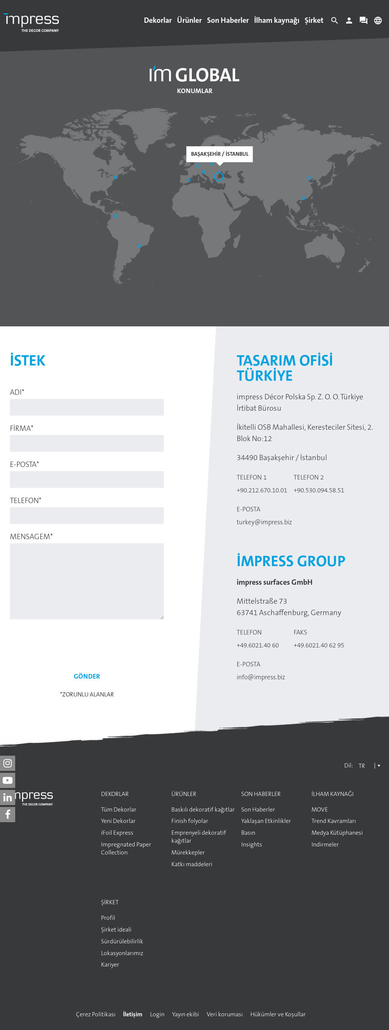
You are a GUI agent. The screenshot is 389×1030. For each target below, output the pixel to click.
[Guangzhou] (304, 199)
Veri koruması (225, 1014)
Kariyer (110, 964)
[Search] (334, 22)
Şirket (314, 20)
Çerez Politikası (95, 1014)
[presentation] (87, 642)
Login (157, 1014)
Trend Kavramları (334, 821)
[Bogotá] (116, 217)
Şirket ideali (116, 929)
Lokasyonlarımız (122, 953)
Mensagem (31, 536)
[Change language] (378, 22)
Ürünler (189, 20)
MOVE (320, 809)
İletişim (132, 1014)
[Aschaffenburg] (199, 166)
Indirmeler (325, 844)
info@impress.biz (261, 677)
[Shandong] (309, 179)
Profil (108, 918)
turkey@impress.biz (264, 522)
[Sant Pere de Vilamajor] (189, 180)
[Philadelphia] (116, 178)
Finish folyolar (189, 821)
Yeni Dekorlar (118, 821)
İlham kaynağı (276, 20)
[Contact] (363, 22)
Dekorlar (158, 20)
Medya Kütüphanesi (337, 833)
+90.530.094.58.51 (319, 490)
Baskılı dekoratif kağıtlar (203, 809)
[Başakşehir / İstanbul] (219, 177)
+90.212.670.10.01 (262, 490)
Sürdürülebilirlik (122, 941)
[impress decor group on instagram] (7, 763)
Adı (17, 392)
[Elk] (212, 163)
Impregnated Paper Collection (126, 848)
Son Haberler (228, 20)
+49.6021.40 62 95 (319, 645)
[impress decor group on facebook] (7, 814)
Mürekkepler (188, 852)
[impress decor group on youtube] (7, 780)
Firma (21, 428)
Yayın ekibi (185, 1014)
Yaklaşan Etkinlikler (266, 821)
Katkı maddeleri (191, 864)
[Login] (349, 22)
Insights (251, 844)
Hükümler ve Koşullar (278, 1014)
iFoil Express (117, 833)
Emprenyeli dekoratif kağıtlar (198, 837)
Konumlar (194, 90)
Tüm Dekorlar (118, 809)
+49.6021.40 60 (258, 645)
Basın (248, 833)
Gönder (87, 676)
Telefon (25, 500)
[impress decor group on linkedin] (7, 797)
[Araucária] (139, 246)
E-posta (24, 464)
